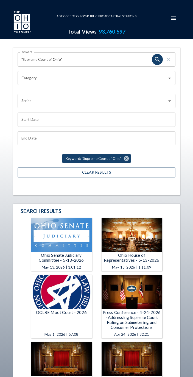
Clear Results (96, 172)
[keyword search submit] (157, 59)
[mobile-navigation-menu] (173, 18)
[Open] (170, 78)
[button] (96, 158)
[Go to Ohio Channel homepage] (22, 23)
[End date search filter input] (95, 138)
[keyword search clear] (168, 59)
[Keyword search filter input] (85, 59)
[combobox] (92, 78)
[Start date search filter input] (95, 120)
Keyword (26, 51)
